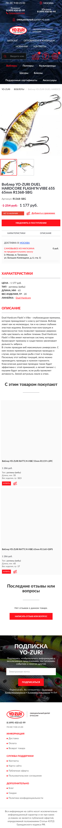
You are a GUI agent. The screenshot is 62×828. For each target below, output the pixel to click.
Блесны (38, 73)
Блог (11, 788)
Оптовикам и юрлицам (39, 41)
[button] (15, 13)
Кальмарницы (47, 66)
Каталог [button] (12, 41)
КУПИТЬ (6, 483)
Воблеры (11, 66)
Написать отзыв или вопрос (31, 616)
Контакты (39, 46)
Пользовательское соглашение (25, 776)
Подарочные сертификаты (21, 80)
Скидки (13, 793)
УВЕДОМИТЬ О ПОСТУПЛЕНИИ (31, 223)
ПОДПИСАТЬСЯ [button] (31, 682)
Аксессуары (50, 80)
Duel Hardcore (23, 298)
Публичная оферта (19, 771)
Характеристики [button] (16, 233)
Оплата (13, 743)
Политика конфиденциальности (26, 798)
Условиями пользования (39, 693)
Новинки (22, 46)
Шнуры (24, 73)
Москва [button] (25, 243)
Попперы (28, 66)
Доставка (14, 738)
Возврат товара (17, 748)
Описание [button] (45, 233)
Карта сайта (15, 766)
